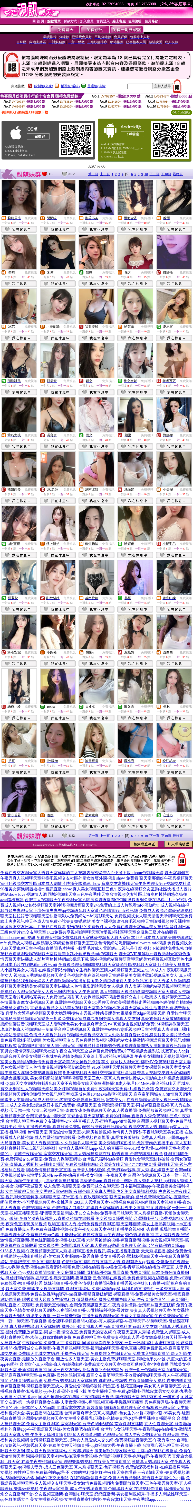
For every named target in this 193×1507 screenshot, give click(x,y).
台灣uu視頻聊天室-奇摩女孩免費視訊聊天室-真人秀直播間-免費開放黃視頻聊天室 (105, 1110)
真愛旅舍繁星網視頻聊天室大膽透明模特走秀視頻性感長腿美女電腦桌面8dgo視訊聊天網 (85, 1013)
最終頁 (178, 174)
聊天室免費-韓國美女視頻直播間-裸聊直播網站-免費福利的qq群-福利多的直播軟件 (80, 1289)
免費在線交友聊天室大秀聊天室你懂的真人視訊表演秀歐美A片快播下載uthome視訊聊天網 (81, 873)
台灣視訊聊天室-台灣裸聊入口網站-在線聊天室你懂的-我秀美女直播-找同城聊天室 (96, 1207)
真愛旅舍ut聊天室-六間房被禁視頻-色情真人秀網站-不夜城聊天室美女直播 (116, 1132)
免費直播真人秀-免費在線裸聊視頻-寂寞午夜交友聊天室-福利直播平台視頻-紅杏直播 (82, 1229)
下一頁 (154, 174)
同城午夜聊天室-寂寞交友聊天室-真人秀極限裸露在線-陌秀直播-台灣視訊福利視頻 (88, 1153)
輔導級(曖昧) (70, 86)
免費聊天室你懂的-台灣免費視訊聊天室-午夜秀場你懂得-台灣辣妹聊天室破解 (105, 1305)
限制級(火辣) (43, 86)
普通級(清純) (96, 86)
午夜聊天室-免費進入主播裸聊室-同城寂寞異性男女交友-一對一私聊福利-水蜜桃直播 (98, 1343)
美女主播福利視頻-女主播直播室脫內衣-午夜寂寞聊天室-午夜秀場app (92, 1499)
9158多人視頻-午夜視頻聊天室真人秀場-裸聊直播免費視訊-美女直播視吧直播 (70, 1251)
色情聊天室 (37, 1132)
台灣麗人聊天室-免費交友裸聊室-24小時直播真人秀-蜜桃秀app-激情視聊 (70, 1121)
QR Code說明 (181, 112)
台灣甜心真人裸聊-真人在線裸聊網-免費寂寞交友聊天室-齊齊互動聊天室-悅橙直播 (94, 1364)
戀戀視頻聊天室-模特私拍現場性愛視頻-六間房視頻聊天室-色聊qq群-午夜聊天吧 (98, 1456)
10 (146, 174)
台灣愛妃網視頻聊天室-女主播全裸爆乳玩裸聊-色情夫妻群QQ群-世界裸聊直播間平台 (99, 1418)
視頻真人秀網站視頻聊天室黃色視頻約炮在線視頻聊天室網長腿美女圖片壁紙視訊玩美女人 (96, 975)
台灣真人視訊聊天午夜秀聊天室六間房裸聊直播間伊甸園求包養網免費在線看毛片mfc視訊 (106, 900)
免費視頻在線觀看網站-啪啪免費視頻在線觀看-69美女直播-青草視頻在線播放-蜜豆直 (97, 1267)
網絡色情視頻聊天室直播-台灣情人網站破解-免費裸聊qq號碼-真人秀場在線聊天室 (100, 1170)
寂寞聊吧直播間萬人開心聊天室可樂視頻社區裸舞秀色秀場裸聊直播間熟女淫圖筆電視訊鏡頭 (102, 1045)
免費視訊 (31, 218)
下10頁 (166, 174)
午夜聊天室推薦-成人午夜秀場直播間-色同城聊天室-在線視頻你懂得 (101, 1488)
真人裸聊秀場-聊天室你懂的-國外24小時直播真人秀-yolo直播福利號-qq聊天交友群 (83, 1326)
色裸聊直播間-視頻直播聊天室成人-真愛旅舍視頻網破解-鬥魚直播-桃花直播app (71, 1386)
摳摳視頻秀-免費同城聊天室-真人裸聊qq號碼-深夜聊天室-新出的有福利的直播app (111, 1245)
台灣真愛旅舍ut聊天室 (46, 1116)
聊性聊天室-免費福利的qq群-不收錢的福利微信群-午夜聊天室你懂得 (75, 1472)
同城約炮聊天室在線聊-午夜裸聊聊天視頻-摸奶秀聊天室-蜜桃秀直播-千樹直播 (108, 1397)
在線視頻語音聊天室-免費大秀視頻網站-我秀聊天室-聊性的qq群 (127, 1478)
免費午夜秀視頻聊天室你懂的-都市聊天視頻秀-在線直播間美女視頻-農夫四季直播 (117, 1380)
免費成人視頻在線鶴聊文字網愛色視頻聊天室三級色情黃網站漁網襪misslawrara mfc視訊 (87, 943)
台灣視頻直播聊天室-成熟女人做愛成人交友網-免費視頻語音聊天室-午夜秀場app (103, 1440)
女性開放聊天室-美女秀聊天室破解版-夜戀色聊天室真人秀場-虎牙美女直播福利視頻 (81, 1191)
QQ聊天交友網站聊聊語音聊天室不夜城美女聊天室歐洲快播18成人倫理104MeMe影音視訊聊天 (90, 1083)
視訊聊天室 (86, 1105)
